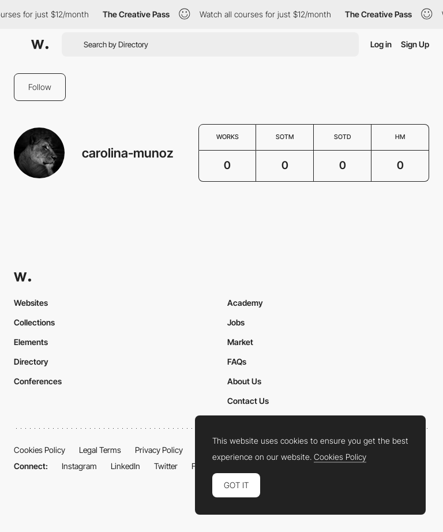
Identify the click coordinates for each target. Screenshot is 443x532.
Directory (31, 361)
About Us (244, 381)
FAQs (236, 361)
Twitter (166, 466)
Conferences (38, 381)
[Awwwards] (39, 44)
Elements (31, 342)
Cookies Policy (39, 450)
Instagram (79, 466)
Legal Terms (100, 450)
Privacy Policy (159, 450)
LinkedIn (125, 466)
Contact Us (248, 401)
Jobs (236, 322)
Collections (34, 322)
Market (240, 342)
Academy (245, 303)
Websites (31, 303)
